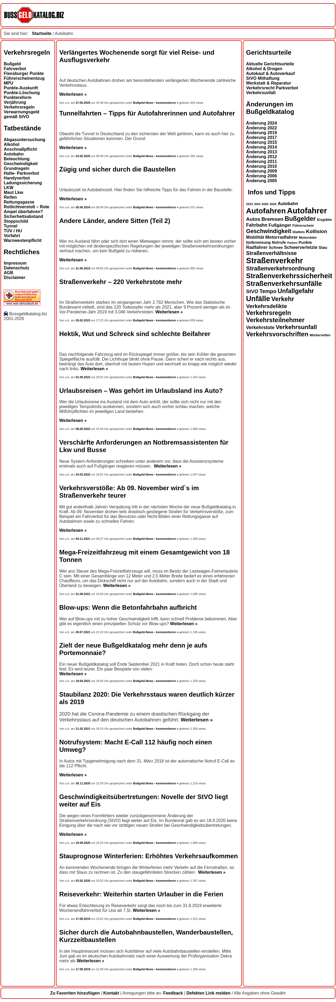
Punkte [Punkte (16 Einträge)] (305, 242)
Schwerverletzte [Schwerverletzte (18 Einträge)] (300, 247)
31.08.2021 (83, 594)
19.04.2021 (83, 680)
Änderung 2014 (261, 147)
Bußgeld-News (143, 102)
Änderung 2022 (261, 128)
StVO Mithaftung (262, 78)
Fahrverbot (15, 68)
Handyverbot (17, 178)
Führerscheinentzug (24, 78)
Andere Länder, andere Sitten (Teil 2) (114, 220)
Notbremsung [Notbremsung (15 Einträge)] (258, 242)
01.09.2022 (83, 377)
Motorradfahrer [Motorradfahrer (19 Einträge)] (281, 237)
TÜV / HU (13, 231)
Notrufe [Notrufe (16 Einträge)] (279, 242)
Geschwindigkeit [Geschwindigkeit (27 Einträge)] (268, 231)
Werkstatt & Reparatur (268, 83)
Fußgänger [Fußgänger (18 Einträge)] (279, 225)
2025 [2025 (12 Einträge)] (265, 204)
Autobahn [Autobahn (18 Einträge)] (288, 203)
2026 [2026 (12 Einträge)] (273, 204)
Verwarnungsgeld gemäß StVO (21, 114)
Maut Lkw (13, 192)
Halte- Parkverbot (21, 173)
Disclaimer (14, 277)
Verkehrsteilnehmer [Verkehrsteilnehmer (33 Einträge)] (275, 320)
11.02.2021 (83, 728)
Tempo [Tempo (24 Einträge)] (267, 291)
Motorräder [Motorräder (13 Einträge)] (308, 237)
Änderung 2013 (261, 152)
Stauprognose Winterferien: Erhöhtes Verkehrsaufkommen (148, 856)
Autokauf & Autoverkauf (270, 73)
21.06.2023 (83, 268)
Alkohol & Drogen (264, 68)
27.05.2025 (83, 102)
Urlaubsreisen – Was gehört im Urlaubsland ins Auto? (141, 390)
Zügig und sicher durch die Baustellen (117, 169)
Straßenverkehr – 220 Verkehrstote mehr (120, 281)
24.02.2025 (83, 156)
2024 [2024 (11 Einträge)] (257, 204)
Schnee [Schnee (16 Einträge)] (276, 247)
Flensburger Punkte (24, 73)
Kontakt (111, 993)
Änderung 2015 (261, 142)
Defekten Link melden (208, 993)
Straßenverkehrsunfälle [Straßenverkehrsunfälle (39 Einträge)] (284, 283)
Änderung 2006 (261, 176)
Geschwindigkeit (21, 163)
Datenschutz (16, 268)
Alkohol (11, 144)
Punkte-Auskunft (21, 88)
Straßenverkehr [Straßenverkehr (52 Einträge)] (274, 260)
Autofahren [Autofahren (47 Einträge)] (266, 211)
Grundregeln (16, 168)
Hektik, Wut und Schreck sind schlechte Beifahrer (134, 333)
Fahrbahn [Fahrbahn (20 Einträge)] (256, 225)
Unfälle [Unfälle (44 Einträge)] (258, 299)
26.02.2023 (83, 320)
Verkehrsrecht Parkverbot (272, 88)
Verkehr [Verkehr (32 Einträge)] (282, 299)
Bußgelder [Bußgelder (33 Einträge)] (300, 218)
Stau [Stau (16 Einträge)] (323, 247)
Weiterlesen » (73, 94)
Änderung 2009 (261, 171)
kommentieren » (167, 102)
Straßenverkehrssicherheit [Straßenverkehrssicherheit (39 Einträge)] (289, 276)
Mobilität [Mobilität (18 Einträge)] (255, 237)
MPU (8, 83)
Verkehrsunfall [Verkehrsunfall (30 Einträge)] (296, 327)
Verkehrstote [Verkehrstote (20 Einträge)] (260, 327)
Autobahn (14, 154)
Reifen (10, 197)
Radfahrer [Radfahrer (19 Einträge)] (256, 247)
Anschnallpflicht (20, 149)
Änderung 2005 (261, 180)
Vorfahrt (12, 235)
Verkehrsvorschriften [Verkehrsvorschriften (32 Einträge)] (277, 334)
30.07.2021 (83, 632)
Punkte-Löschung (22, 92)
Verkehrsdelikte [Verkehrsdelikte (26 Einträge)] (266, 306)
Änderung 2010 (261, 166)
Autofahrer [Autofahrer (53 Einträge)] (307, 210)
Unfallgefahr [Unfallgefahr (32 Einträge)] (296, 291)
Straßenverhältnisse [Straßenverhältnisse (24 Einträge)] (271, 253)
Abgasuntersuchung (24, 139)
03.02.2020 (83, 880)
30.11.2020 (83, 783)
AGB (8, 272)
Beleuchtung (17, 159)
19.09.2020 (83, 842)
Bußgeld (12, 64)
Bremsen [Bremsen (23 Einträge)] (272, 219)
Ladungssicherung (23, 183)
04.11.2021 (83, 538)
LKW (8, 187)
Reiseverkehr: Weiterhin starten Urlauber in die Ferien (141, 894)
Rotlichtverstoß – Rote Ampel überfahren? (26, 209)
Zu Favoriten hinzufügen (75, 993)
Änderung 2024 (261, 123)
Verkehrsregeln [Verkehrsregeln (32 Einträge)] (268, 312)
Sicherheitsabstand (23, 216)
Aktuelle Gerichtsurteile (270, 64)
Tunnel (10, 226)
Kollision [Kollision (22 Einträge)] (316, 231)
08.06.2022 (83, 428)
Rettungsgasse (19, 202)
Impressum (15, 263)
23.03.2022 (83, 474)
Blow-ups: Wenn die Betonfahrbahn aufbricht (128, 607)
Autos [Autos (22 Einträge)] (253, 219)
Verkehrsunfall (260, 92)
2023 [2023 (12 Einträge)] (249, 204)
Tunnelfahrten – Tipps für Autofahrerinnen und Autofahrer (147, 113)
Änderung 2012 (261, 156)
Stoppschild (16, 221)
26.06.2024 (83, 207)
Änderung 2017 (261, 137)
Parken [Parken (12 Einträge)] (292, 242)
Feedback (173, 993)
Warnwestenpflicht (23, 240)
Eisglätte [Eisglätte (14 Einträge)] (324, 220)
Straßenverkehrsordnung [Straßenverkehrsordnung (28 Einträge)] (280, 268)
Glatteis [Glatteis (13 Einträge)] (298, 232)
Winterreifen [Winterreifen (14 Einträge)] (320, 335)
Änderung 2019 (261, 132)
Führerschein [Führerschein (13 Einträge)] (303, 225)
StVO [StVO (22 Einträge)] (252, 291)
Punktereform (17, 97)
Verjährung (15, 102)
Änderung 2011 (261, 161)
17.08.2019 (83, 918)
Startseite (42, 33)
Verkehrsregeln (19, 107)
